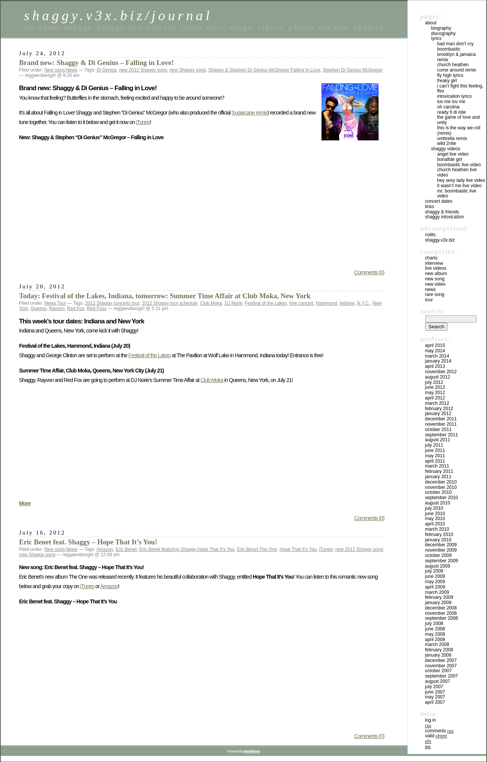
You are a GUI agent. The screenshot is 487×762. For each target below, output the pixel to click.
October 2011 (438, 429)
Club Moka (211, 303)
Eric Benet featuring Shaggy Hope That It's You (186, 549)
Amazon (104, 549)
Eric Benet (126, 549)
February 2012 (439, 408)
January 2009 (438, 602)
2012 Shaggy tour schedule (169, 303)
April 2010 (435, 524)
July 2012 (434, 382)
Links (429, 206)
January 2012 (438, 413)
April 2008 (435, 639)
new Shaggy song (187, 70)
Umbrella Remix (452, 138)
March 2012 (437, 403)
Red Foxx (96, 308)
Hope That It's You (298, 549)
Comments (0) (369, 272)
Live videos (435, 268)
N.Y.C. (363, 303)
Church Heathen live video (457, 172)
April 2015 (435, 345)
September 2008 (441, 618)
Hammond (326, 303)
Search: (432, 311)
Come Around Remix (456, 70)
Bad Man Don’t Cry (455, 43)
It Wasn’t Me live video (459, 185)
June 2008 (435, 629)
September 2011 (441, 434)
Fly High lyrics (450, 75)
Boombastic (448, 49)
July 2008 (434, 623)
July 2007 (434, 686)
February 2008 (439, 649)
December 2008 (441, 608)
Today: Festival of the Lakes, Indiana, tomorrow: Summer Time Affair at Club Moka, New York (164, 296)
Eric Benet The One (257, 549)
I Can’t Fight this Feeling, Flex (460, 88)
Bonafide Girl (449, 159)
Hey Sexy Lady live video (461, 180)
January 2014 (438, 361)
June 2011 (435, 450)
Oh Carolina (448, 107)
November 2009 (441, 550)
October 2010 (438, 492)
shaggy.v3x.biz (440, 240)
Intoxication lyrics (454, 96)
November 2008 (441, 613)
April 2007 (435, 702)
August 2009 (437, 566)
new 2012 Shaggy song (143, 70)
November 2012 (441, 371)
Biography (441, 28)
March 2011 (437, 466)
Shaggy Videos (445, 148)
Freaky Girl (447, 80)
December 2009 (441, 544)
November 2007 (441, 665)
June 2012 (435, 387)
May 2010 (435, 518)
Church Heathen (453, 64)
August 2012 (437, 377)
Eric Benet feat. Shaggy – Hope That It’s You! (88, 542)
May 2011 (435, 455)
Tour (61, 303)
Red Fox (75, 308)
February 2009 (439, 597)
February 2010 (439, 534)
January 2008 (438, 655)
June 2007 (435, 692)
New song (55, 70)
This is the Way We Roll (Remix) (458, 130)
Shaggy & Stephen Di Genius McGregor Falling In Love (264, 70)
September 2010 (441, 497)
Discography (443, 33)
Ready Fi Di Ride (451, 112)
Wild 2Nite (446, 143)
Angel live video (453, 154)
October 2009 (438, 555)
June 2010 (435, 513)
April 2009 (435, 587)
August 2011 (437, 439)
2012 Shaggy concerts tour (112, 303)
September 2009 (441, 560)
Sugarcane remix (249, 113)
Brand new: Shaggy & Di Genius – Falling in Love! (96, 63)
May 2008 (435, 634)
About (430, 22)
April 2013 (435, 366)
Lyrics (436, 38)
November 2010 (441, 487)
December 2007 (441, 660)
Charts (431, 258)
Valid (436, 735)
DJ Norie (233, 303)
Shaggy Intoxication (444, 217)
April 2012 (435, 398)
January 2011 (438, 476)
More (24, 503)
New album (436, 273)
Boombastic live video (459, 164)
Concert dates (438, 201)
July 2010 (434, 508)
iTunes (143, 122)
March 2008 (437, 644)
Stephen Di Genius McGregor (352, 70)
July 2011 (434, 445)
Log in (430, 720)
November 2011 (441, 424)
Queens (38, 308)
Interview (434, 263)
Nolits (430, 234)
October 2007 (438, 670)
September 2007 (441, 676)
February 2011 (439, 471)
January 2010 (438, 539)
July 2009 (434, 571)
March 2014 (437, 356)
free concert (301, 303)
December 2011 (441, 419)
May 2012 (435, 392)
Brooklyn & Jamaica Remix (456, 57)
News (71, 70)
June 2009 (435, 576)
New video (435, 284)
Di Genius (107, 70)
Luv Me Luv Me (451, 101)
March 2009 (437, 592)
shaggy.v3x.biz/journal (118, 15)
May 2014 (435, 350)
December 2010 (441, 482)
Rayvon (57, 308)
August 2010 (437, 503)
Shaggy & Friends (442, 212)
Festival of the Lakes (265, 303)
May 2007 (435, 697)
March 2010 (437, 529)
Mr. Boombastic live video (456, 193)
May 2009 (435, 581)
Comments (439, 730)
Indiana (346, 303)
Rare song (434, 294)
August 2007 (437, 681)
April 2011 (435, 461)
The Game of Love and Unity (458, 120)
